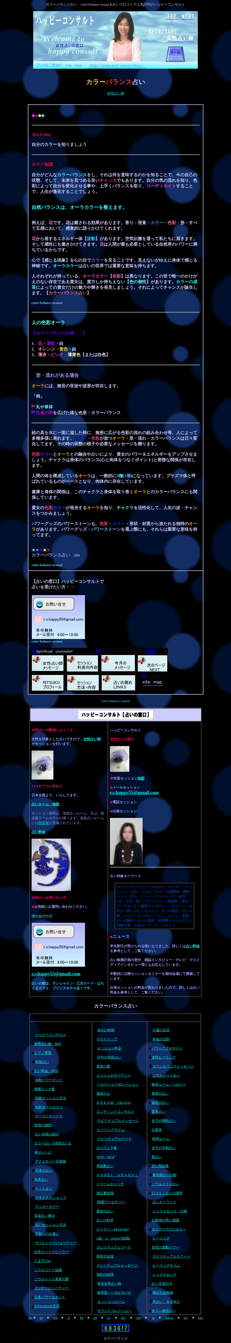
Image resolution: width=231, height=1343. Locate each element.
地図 (141, 778)
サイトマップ (106, 1039)
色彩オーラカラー (49, 1107)
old (55, 1318)
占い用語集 (160, 1166)
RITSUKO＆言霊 (46, 1306)
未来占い (41, 1179)
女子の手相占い (164, 1148)
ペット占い (43, 1188)
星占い (157, 1157)
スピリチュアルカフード (171, 1256)
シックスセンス (164, 1274)
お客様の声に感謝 (165, 1220)
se (153, 1318)
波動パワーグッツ (49, 1080)
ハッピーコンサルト (50, 1035)
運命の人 (103, 1093)
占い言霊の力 (162, 1284)
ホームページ (42, 916)
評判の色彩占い (109, 1057)
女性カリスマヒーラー (51, 1252)
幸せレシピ (43, 1152)
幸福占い (42, 1062)
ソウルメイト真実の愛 (51, 1279)
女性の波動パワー (165, 1247)
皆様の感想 (43, 1125)
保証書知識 (105, 1193)
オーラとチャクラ (49, 1116)
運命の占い (105, 1211)
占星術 (157, 1130)
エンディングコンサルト (115, 1112)
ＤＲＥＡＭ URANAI (113, 1103)
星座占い (158, 1112)
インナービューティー (51, 1288)
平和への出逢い (47, 1234)
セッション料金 (109, 1048)
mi (95, 1318)
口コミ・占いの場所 (167, 1193)
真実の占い (160, 1093)
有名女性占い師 (109, 1284)
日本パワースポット (49, 1297)
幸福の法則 (161, 1039)
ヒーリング (161, 1238)
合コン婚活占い (164, 1311)
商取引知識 (105, 1256)
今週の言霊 (161, 1030)
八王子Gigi (42, 1261)
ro (108, 1318)
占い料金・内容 (46, 1071)
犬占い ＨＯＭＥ (166, 1302)
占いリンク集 (106, 1148)
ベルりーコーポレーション (118, 1084)
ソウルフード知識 (48, 1270)
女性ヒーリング (164, 1057)
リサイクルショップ (50, 1198)
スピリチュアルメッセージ (118, 1121)
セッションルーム (111, 1302)
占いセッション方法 (50, 1225)
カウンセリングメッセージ (173, 1066)
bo (30, 1318)
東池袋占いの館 (164, 1175)
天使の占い (43, 1170)
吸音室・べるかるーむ (114, 1293)
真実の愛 (103, 1066)
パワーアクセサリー (167, 1048)
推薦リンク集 (44, 1089)
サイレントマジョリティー (55, 1243)
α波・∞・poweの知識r (113, 1238)
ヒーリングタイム (111, 1130)
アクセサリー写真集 (50, 1161)
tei (41, 1318)
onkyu (169, 1318)
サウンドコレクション (114, 1311)
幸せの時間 (105, 1030)
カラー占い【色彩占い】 (53, 1143)
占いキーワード (164, 1202)
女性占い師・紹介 (48, 1044)
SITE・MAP (105, 1157)
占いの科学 (105, 1220)
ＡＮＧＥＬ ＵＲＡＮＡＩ (117, 1175)
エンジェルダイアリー (113, 1075)
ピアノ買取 (43, 1053)
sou (138, 1318)
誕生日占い (160, 1103)
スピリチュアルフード (114, 1139)
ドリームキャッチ (110, 1184)
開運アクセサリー (111, 1202)
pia (200, 1318)
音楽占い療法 (44, 1216)
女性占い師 (115, 93)
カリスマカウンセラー (169, 1229)
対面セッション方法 (50, 1098)
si (68, 1318)
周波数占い (105, 1166)
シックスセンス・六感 (169, 1211)
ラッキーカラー (47, 1207)
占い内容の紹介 (47, 1134)
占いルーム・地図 (45, 804)
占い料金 (38, 832)
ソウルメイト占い (166, 1075)
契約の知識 (105, 1274)
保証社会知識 (162, 1293)
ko (81, 1318)
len (123, 1318)
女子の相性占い (164, 1121)
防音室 (43, 823)
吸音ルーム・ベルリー (169, 1084)
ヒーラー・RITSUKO (112, 1229)
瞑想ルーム (161, 1139)
